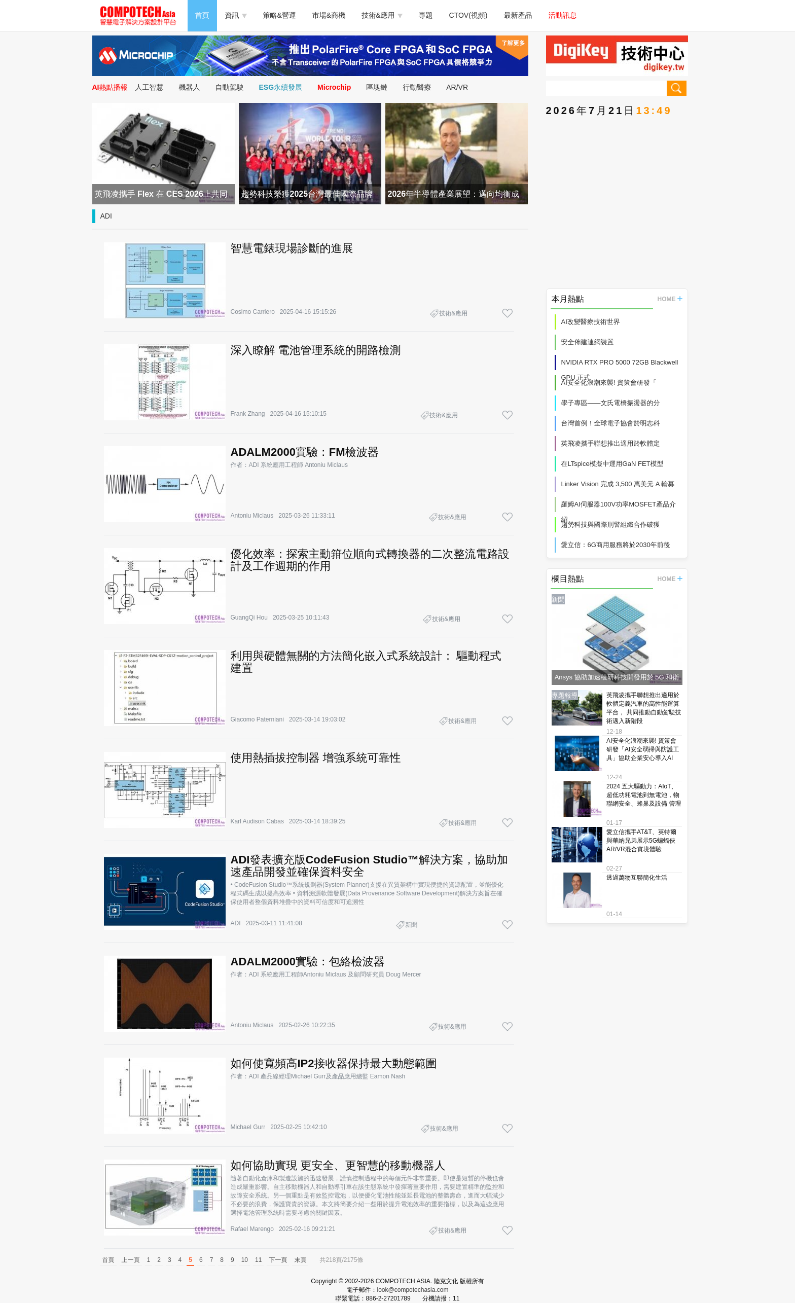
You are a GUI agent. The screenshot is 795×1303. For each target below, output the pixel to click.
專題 (426, 15)
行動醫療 (417, 87)
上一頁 (131, 1259)
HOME (670, 299)
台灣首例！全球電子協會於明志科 (610, 423)
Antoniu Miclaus (252, 515)
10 (244, 1259)
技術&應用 (382, 15)
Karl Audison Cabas (257, 821)
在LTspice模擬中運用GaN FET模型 (612, 463)
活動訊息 (563, 15)
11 (258, 1259)
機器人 (189, 87)
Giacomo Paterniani (257, 719)
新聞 (411, 924)
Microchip (334, 87)
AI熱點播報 (110, 87)
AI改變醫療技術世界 (590, 321)
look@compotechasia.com (413, 1289)
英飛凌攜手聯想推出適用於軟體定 (610, 443)
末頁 (300, 1259)
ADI (106, 216)
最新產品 (518, 15)
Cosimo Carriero (253, 311)
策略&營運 (279, 15)
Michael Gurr (248, 1127)
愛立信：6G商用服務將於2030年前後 (615, 545)
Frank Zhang (248, 413)
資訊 (236, 15)
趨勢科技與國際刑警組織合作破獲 (610, 524)
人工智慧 (149, 87)
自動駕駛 (229, 87)
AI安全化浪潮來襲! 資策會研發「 (609, 382)
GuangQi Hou (249, 617)
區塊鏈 (376, 87)
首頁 (202, 15)
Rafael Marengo (252, 1229)
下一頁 (278, 1259)
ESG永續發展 (281, 87)
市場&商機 (328, 15)
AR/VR (457, 87)
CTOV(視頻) (468, 15)
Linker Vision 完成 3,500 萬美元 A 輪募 (618, 484)
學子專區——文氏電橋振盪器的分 (610, 403)
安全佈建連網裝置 (587, 342)
